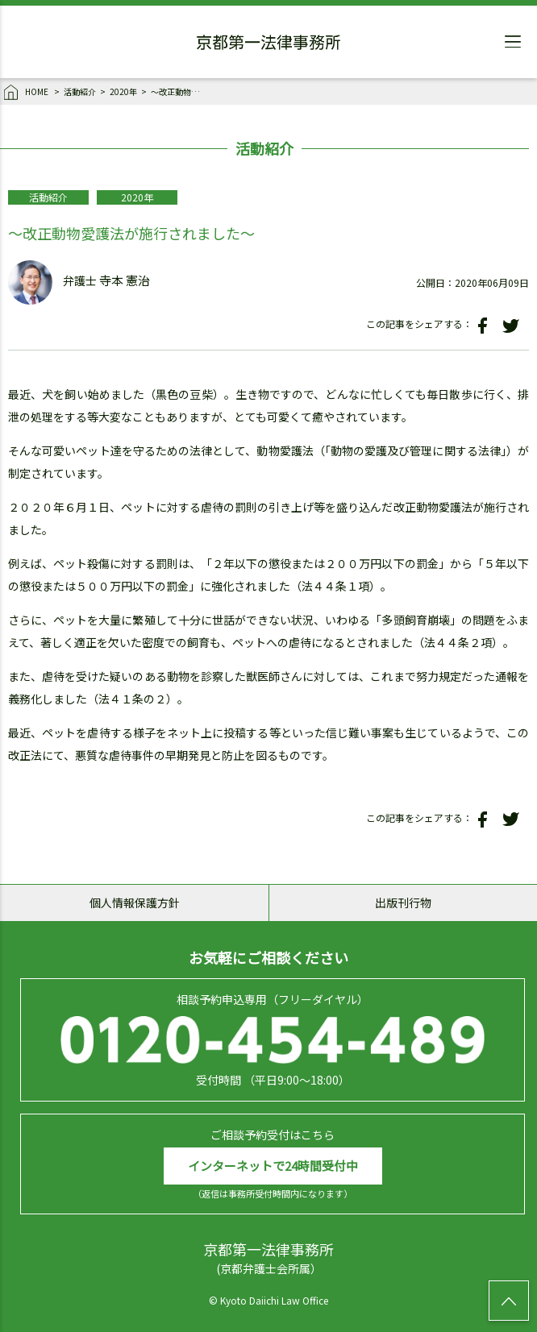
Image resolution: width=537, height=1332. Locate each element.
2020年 (123, 91)
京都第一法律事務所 (268, 44)
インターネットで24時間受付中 (273, 1165)
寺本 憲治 (124, 280)
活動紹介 (80, 91)
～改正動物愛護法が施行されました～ (179, 91)
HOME (27, 93)
